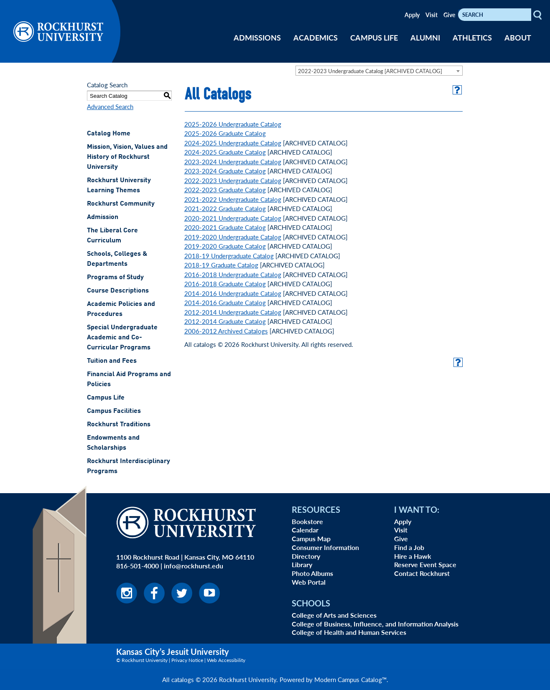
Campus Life (106, 398)
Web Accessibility (226, 660)
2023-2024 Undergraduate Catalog (232, 161)
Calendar (305, 530)
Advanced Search (110, 106)
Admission (102, 217)
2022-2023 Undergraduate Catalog (232, 180)
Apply (412, 14)
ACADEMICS (315, 37)
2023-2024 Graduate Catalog (225, 170)
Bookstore (307, 521)
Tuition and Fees (112, 361)
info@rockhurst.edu (193, 565)
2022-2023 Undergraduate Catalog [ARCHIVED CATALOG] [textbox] (370, 71)
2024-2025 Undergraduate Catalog (232, 142)
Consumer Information (325, 547)
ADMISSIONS (257, 37)
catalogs (182, 679)
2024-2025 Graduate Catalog (225, 152)
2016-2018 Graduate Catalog (225, 283)
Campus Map (311, 538)
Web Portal (309, 582)
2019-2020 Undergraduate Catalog (232, 236)
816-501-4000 (137, 565)
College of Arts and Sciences (334, 615)
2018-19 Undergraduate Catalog (229, 255)
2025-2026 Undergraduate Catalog (232, 124)
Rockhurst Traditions (118, 424)
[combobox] (379, 71)
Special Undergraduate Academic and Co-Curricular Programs (122, 337)
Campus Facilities (114, 411)
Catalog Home (108, 133)
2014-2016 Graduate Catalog (225, 302)
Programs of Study (115, 277)
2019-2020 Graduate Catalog (225, 246)
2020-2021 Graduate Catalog (225, 227)
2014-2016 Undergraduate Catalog (232, 293)
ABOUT (517, 37)
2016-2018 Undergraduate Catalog (232, 274)
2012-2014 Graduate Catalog (225, 321)
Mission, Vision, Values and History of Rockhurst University (127, 157)
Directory (306, 556)
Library (302, 564)
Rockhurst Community (121, 204)
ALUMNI (425, 37)
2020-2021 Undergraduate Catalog (232, 218)
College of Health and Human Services (349, 632)
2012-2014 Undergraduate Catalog (232, 312)
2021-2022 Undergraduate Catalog (232, 199)
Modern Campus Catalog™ (350, 679)
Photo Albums (312, 573)
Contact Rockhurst (422, 573)
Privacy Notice (187, 660)
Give (449, 14)
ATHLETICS (472, 37)
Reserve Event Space (425, 564)
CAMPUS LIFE (374, 37)
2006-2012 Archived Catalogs (226, 330)
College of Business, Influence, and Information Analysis (375, 624)
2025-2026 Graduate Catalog (225, 133)
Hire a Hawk (412, 556)
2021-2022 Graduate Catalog (225, 208)
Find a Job (409, 547)
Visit (431, 14)
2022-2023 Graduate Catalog (225, 189)
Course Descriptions (118, 291)
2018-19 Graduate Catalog (221, 264)
